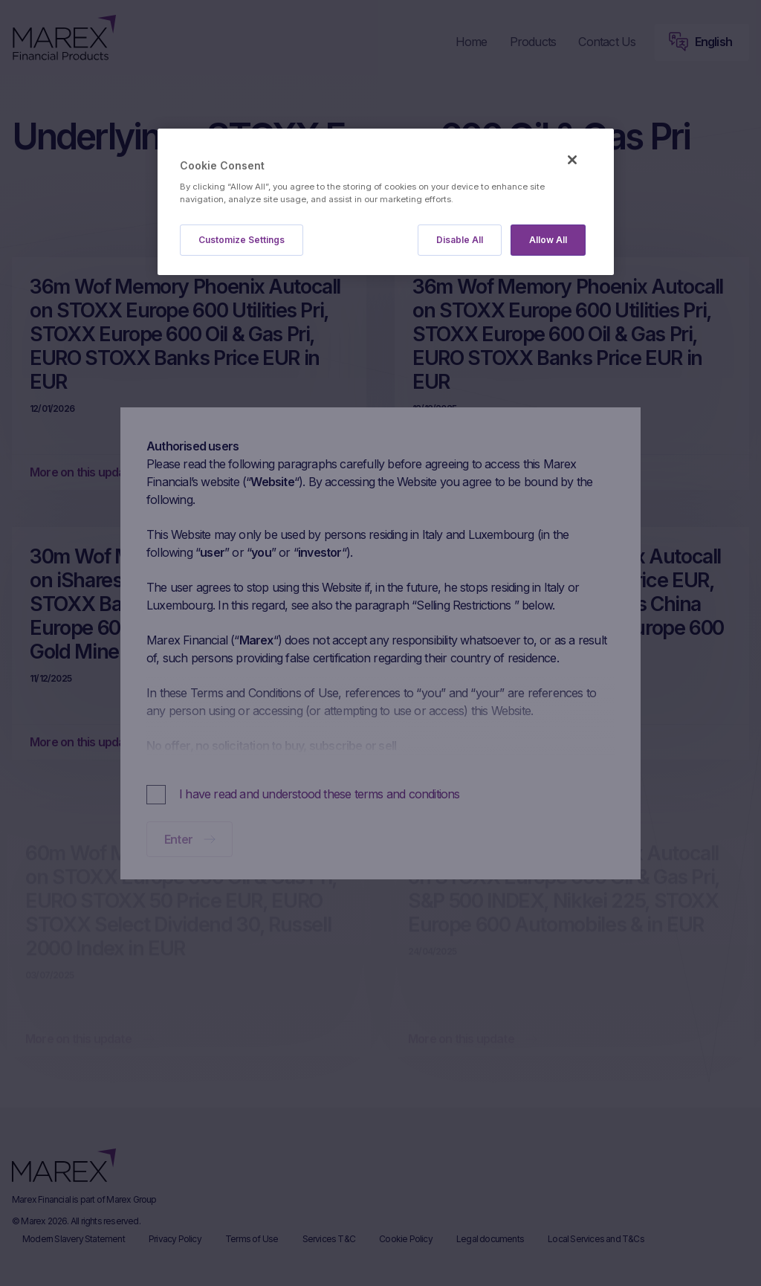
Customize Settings (241, 239)
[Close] (572, 159)
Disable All (459, 239)
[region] (386, 202)
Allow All (548, 239)
